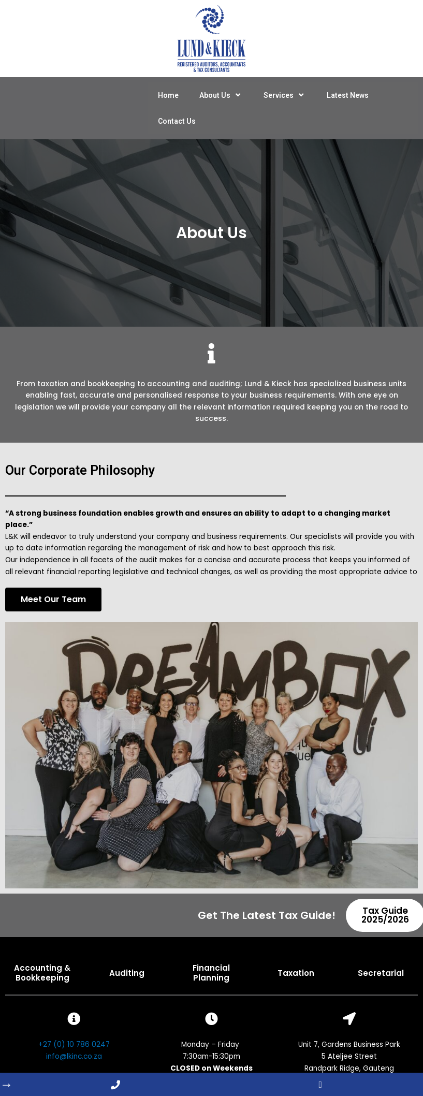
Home (168, 95)
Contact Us (177, 121)
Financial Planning (211, 973)
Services (285, 95)
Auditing (126, 973)
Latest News (348, 95)
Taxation (296, 973)
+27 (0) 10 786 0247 (74, 1044)
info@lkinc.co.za (74, 1056)
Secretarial (381, 973)
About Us (221, 95)
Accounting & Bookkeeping (42, 973)
